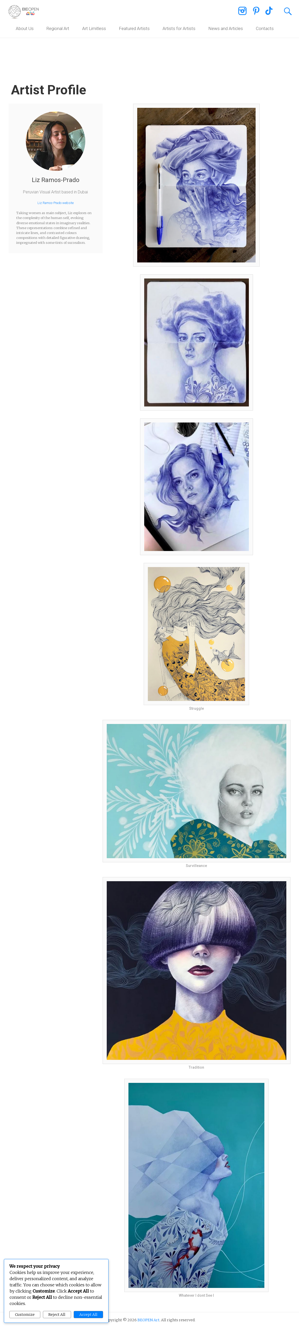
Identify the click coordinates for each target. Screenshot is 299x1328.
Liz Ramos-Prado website (55, 203)
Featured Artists (134, 28)
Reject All (56, 1314)
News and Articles (225, 28)
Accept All (88, 1314)
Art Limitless (94, 28)
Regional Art (58, 28)
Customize (25, 1314)
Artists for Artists (179, 28)
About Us (25, 28)
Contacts (265, 28)
